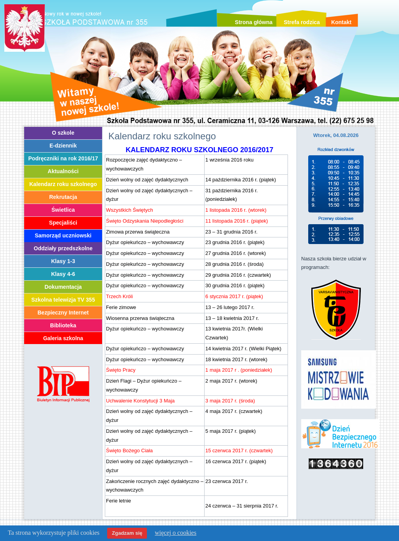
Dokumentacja (63, 287)
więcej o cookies (175, 532)
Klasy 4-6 (63, 274)
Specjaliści (63, 223)
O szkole (63, 133)
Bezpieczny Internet (62, 312)
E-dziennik (63, 145)
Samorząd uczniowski (63, 235)
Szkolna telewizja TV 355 (63, 300)
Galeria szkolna (63, 338)
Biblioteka (63, 325)
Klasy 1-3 (63, 261)
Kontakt (341, 22)
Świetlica (63, 210)
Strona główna (253, 22)
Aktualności (63, 171)
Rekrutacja (63, 197)
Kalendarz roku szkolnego (63, 184)
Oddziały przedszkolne (63, 248)
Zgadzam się (127, 533)
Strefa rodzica (302, 22)
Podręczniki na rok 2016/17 (63, 158)
